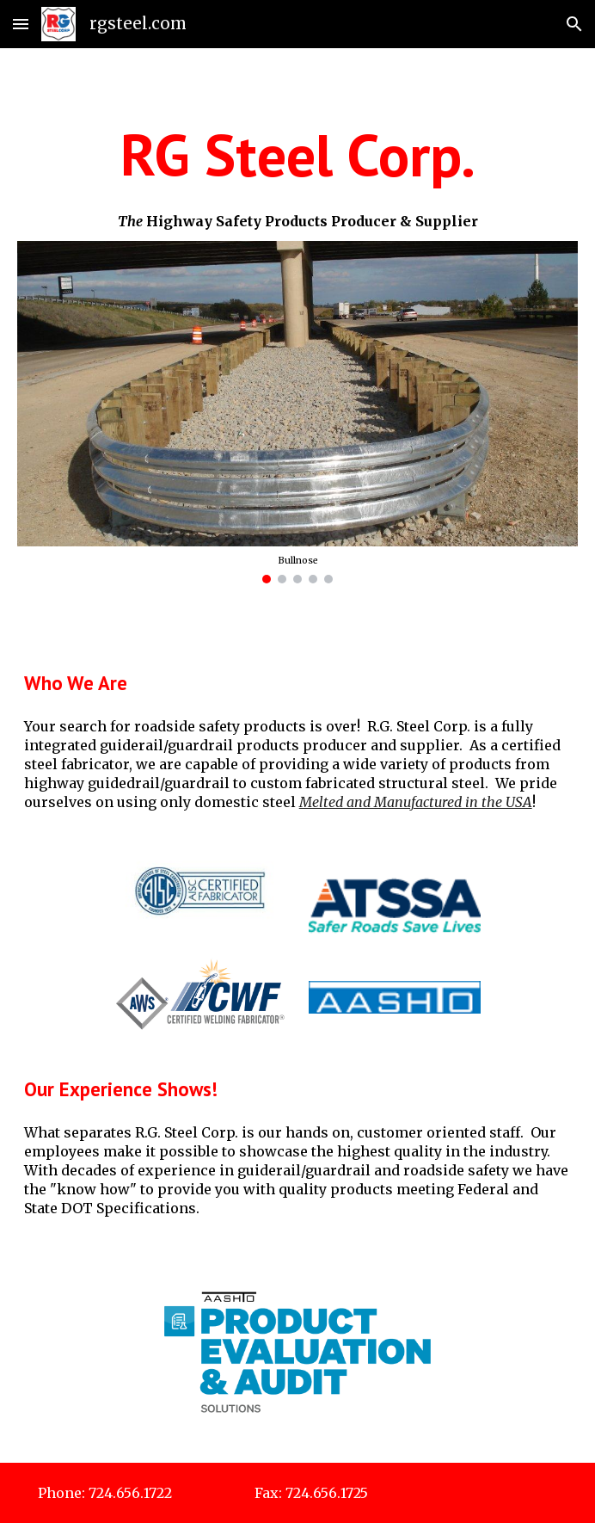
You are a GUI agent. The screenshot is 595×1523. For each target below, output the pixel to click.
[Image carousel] (298, 412)
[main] (298, 155)
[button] (20, 23)
